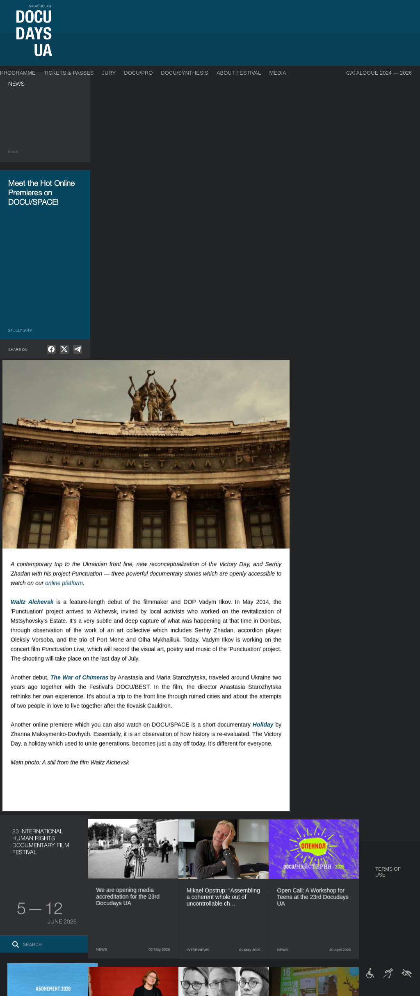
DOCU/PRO (138, 73)
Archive (214, 940)
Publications (24, 877)
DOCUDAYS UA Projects (322, 872)
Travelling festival (330, 883)
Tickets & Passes (69, 73)
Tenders (215, 924)
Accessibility (221, 916)
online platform (160, 295)
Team (210, 899)
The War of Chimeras (175, 389)
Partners (216, 907)
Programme (18, 73)
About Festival (239, 73)
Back (13, 152)
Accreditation (277, 891)
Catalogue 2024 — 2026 (379, 73)
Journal (19, 869)
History (214, 932)
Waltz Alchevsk (128, 314)
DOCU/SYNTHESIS (184, 73)
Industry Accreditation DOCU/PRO (133, 877)
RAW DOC (101, 885)
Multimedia (272, 899)
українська (40, 5)
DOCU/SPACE (319, 899)
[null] (51, 349)
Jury (109, 73)
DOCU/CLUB (318, 891)
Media (277, 73)
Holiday (359, 436)
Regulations (220, 877)
